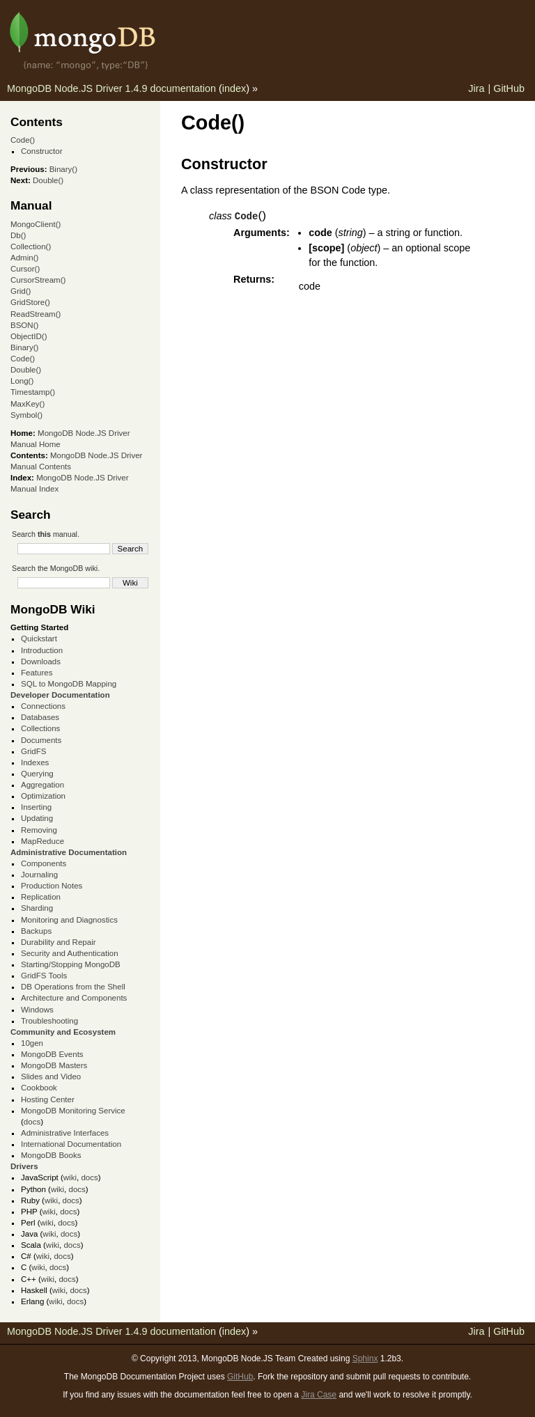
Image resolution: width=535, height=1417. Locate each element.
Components (43, 863)
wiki (70, 1177)
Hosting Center (48, 1099)
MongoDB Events (52, 1054)
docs (32, 1122)
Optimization (43, 796)
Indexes (35, 762)
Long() (21, 381)
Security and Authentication (69, 953)
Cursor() (25, 269)
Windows (37, 1009)
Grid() (20, 291)
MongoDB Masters (54, 1065)
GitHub (509, 88)
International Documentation (71, 1144)
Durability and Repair (58, 942)
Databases (40, 717)
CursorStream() (37, 280)
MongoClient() (35, 224)
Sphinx (365, 1358)
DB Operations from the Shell (73, 986)
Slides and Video (51, 1076)
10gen (32, 1043)
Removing (39, 830)
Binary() (63, 169)
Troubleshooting (49, 1021)
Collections (40, 728)
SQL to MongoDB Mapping (68, 684)
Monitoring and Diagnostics (69, 920)
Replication (41, 897)
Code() (22, 140)
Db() (18, 235)
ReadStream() (35, 314)
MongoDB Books (51, 1155)
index (234, 88)
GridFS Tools (44, 975)
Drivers (24, 1166)
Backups (36, 931)
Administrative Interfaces (65, 1133)
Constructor (42, 151)
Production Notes (51, 886)
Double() (48, 180)
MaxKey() (27, 404)
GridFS (33, 751)
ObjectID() (28, 336)
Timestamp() (32, 392)
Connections (43, 706)
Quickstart (39, 638)
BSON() (24, 325)
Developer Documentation (60, 695)
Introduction (42, 650)
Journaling (39, 874)
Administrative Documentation (68, 852)
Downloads (41, 661)
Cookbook (39, 1087)
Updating (37, 818)
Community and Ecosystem (63, 1032)
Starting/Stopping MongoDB (71, 964)
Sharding (37, 908)
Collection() (30, 246)
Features (36, 672)
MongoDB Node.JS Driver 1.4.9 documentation (111, 88)
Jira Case (318, 1395)
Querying (37, 773)
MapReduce (42, 841)
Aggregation (42, 785)
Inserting (36, 807)
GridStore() (30, 302)
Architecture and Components (74, 998)
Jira (476, 88)
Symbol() (26, 415)
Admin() (24, 257)
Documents (41, 740)
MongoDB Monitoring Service (73, 1110)
